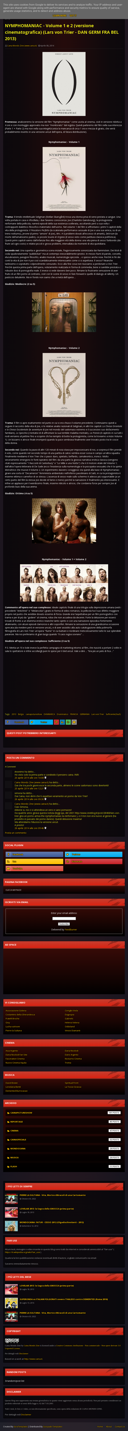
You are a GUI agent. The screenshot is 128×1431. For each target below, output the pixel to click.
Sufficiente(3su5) (113, 714)
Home (100, 1426)
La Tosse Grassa (73, 1086)
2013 (14, 714)
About (109, 1426)
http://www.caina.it (33, 1358)
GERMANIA (85, 714)
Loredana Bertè (13, 1086)
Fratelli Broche (12, 1018)
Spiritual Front (71, 1082)
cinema (65, 1130)
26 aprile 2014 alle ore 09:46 (29, 828)
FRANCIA (74, 714)
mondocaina (65, 1148)
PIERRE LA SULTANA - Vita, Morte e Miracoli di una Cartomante (53, 1195)
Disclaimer (23, 1353)
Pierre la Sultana (14, 1030)
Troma (68, 1062)
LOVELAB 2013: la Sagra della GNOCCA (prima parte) (47, 1208)
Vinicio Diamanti (72, 1030)
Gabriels (69, 1018)
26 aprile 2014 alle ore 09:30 (29, 799)
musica (65, 1157)
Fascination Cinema (15, 1058)
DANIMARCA (49, 714)
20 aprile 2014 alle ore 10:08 (29, 777)
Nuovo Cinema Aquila (16, 1062)
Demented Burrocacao (17, 1090)
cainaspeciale (65, 1139)
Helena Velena (72, 1022)
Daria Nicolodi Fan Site (16, 1054)
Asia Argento (12, 1050)
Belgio (21, 714)
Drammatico (62, 714)
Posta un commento (15, 832)
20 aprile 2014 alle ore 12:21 (29, 788)
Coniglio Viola (71, 1010)
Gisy (8, 1022)
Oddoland (70, 1026)
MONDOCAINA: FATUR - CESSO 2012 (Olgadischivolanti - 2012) (52, 1222)
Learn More (59, 15)
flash (65, 1166)
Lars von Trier (97, 714)
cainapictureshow (34, 714)
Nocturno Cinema (73, 1058)
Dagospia (69, 1014)
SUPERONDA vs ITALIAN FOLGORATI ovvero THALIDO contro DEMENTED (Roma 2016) (64, 1299)
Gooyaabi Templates (52, 1426)
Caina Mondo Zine (32, 1345)
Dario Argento (71, 1054)
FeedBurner (71, 929)
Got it (73, 15)
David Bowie (12, 1082)
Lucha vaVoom (13, 1026)
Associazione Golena (16, 1010)
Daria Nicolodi (71, 1050)
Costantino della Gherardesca (20, 1014)
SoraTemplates (21, 1426)
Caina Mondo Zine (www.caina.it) (22, 45)
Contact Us (120, 1426)
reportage (65, 1121)
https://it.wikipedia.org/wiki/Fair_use (22, 1252)
